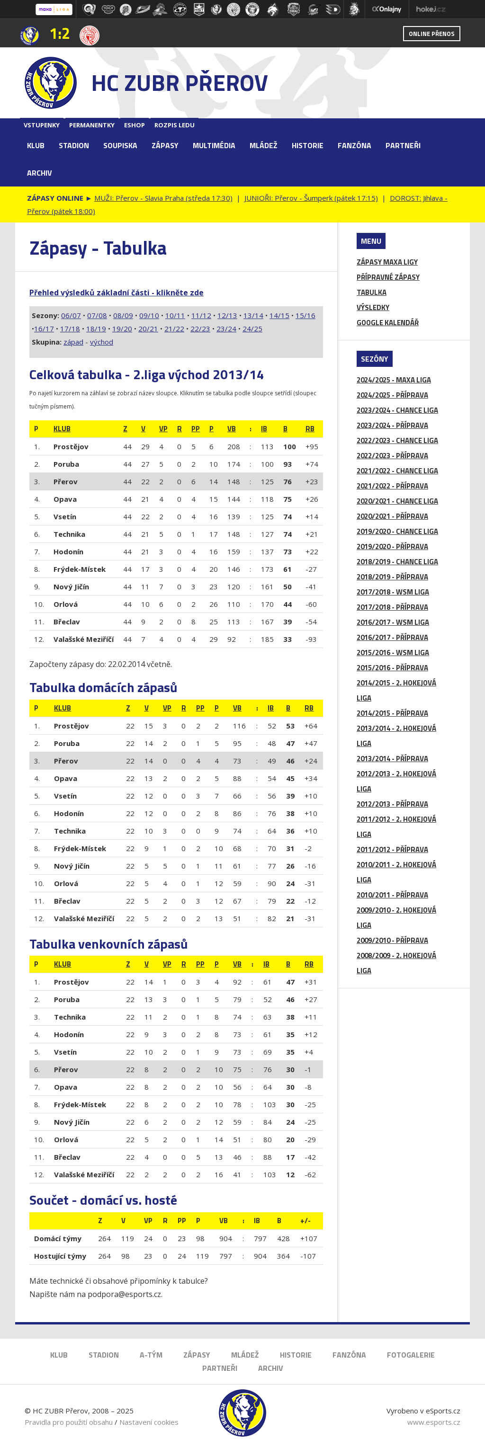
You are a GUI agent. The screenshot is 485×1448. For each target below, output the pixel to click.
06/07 (71, 315)
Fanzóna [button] (354, 145)
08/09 (123, 315)
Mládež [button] (264, 145)
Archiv (39, 172)
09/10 (149, 315)
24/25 (252, 328)
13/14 (253, 315)
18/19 (96, 328)
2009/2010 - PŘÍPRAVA (392, 940)
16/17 (44, 328)
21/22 (174, 328)
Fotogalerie (411, 1354)
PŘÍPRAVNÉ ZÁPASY (388, 277)
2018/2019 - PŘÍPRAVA (392, 576)
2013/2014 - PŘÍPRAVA (392, 758)
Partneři (403, 145)
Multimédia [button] (214, 145)
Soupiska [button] (120, 145)
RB (309, 428)
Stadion (104, 1354)
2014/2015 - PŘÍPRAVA (392, 713)
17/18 (70, 328)
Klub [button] (36, 145)
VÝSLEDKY (373, 307)
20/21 (148, 328)
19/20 (122, 328)
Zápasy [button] (165, 145)
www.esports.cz (433, 1422)
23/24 (226, 328)
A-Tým (151, 1354)
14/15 (279, 315)
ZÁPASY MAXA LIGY (387, 262)
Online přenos (432, 33)
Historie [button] (307, 145)
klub (62, 428)
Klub (59, 1354)
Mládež (245, 1354)
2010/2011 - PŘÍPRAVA (392, 894)
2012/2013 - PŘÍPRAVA (392, 804)
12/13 (227, 315)
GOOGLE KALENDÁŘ (388, 322)
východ (101, 341)
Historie (296, 1354)
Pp (195, 428)
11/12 (201, 315)
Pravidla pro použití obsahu (69, 1422)
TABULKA (371, 292)
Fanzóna (349, 1354)
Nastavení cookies (149, 1422)
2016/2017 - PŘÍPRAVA (392, 637)
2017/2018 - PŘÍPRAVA (392, 607)
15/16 (305, 315)
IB (264, 428)
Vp (163, 428)
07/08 (97, 315)
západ (73, 341)
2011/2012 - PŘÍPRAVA (392, 849)
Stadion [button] (74, 145)
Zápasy (196, 1354)
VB (231, 428)
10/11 (175, 315)
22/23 (200, 328)
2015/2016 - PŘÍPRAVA (392, 667)
